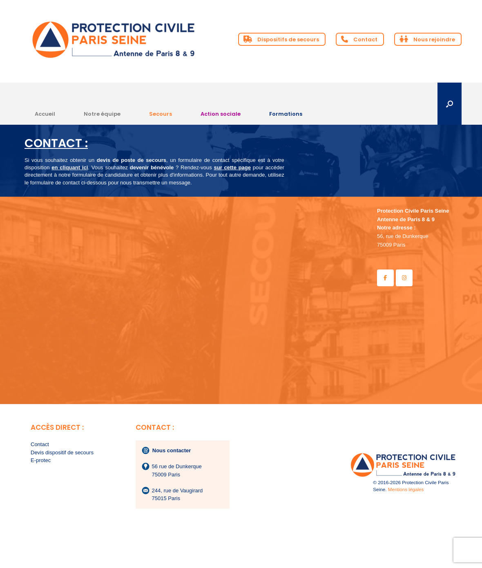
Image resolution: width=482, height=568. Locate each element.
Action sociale (221, 114)
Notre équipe (102, 114)
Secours (160, 114)
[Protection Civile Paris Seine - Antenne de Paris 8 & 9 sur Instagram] (404, 277)
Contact (40, 444)
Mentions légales (406, 489)
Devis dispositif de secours (62, 452)
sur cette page (232, 167)
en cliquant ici (69, 167)
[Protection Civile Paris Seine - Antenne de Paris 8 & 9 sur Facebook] (385, 277)
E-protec (41, 460)
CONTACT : (56, 143)
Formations (285, 114)
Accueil (45, 114)
